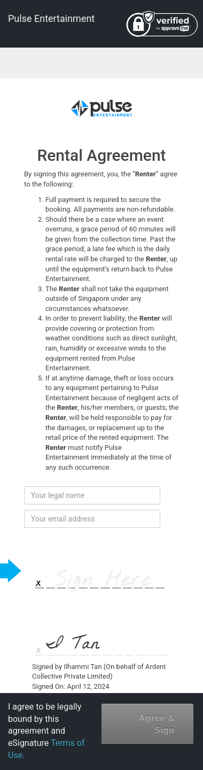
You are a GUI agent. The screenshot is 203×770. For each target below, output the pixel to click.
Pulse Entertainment (51, 18)
